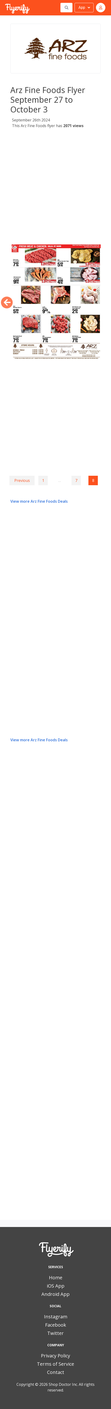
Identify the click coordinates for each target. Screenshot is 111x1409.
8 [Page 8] (93, 480)
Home (55, 1277)
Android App (55, 1294)
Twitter (55, 1333)
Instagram (55, 1316)
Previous (22, 480)
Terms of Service (55, 1364)
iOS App (55, 1286)
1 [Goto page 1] (43, 480)
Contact (55, 1372)
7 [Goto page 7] (76, 480)
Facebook (55, 1325)
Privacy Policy (55, 1355)
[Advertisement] (55, 187)
